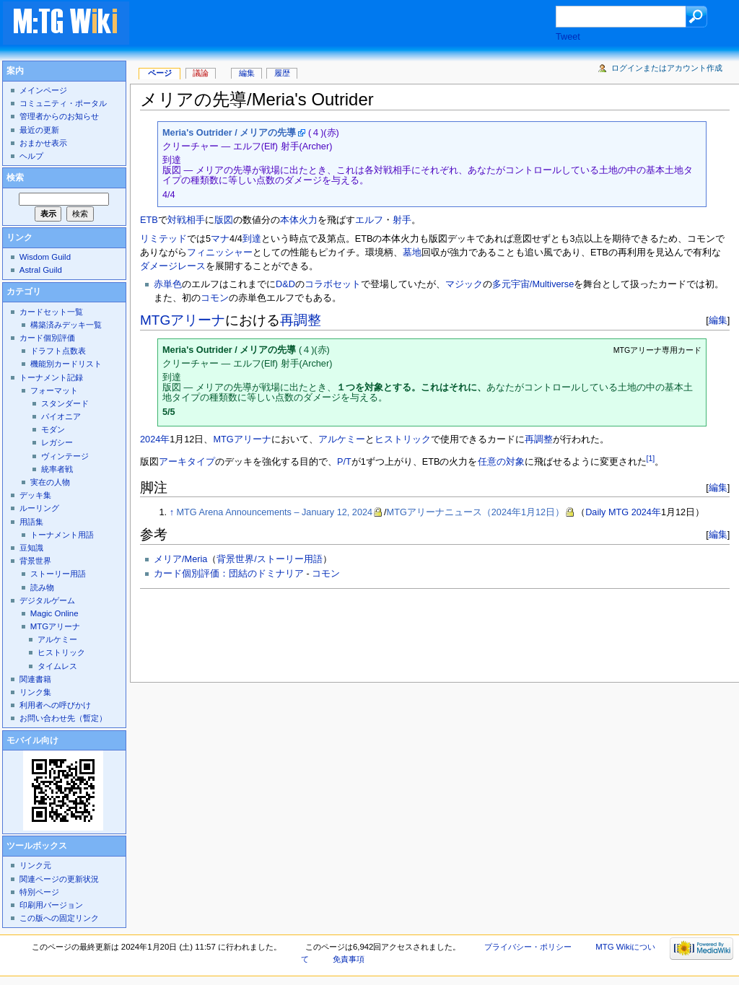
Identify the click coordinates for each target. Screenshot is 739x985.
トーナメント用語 (62, 534)
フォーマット (54, 390)
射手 (402, 220)
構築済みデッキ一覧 (66, 324)
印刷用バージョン (51, 905)
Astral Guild (40, 270)
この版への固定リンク (59, 918)
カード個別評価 (47, 337)
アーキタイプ (187, 462)
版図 (223, 220)
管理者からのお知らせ (59, 116)
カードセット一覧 (51, 311)
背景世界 (35, 560)
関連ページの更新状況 (59, 879)
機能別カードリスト (66, 363)
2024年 (155, 439)
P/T (344, 462)
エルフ (369, 220)
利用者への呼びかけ (55, 705)
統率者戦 (57, 469)
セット (347, 284)
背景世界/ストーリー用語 (270, 559)
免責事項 (348, 959)
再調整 (300, 320)
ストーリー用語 (58, 573)
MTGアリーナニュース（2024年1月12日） (476, 512)
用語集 (31, 521)
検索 (15, 177)
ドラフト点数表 (58, 350)
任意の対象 (501, 462)
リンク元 (35, 865)
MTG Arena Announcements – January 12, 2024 (275, 512)
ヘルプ (31, 156)
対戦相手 (186, 220)
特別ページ (39, 892)
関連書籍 (35, 679)
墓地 (412, 253)
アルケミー (341, 439)
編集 (718, 320)
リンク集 (35, 692)
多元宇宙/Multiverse (533, 284)
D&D (285, 284)
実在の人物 (50, 482)
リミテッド (163, 239)
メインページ (43, 90)
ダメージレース (173, 266)
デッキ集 (35, 495)
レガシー (57, 442)
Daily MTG (607, 512)
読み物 (42, 587)
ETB (149, 220)
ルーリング (39, 508)
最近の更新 (39, 130)
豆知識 (31, 547)
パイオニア (61, 416)
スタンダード (65, 403)
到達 (251, 239)
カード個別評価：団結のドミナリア (229, 574)
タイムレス (57, 666)
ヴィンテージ (65, 456)
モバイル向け (32, 740)
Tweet (568, 37)
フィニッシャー (220, 253)
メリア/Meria (180, 559)
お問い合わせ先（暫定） (63, 718)
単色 (172, 284)
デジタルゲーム (47, 600)
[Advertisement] (356, 24)
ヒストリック (403, 439)
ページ (160, 73)
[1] (651, 458)
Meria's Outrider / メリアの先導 (229, 133)
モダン (53, 429)
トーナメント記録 (51, 377)
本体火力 (299, 220)
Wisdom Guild (45, 257)
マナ (220, 239)
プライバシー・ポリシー (528, 946)
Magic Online (54, 613)
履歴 (282, 73)
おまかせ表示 (43, 143)
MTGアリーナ (182, 320)
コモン (215, 298)
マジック (464, 284)
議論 (201, 73)
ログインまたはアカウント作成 (666, 68)
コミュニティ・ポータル (63, 103)
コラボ (319, 284)
